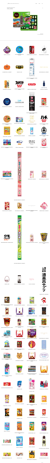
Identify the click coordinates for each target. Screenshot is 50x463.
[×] (42, 8)
